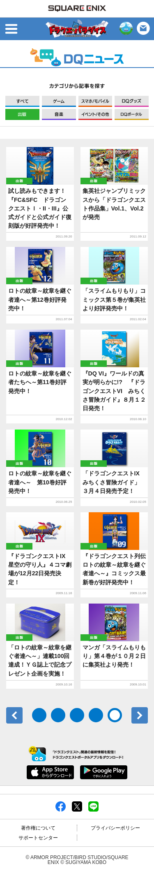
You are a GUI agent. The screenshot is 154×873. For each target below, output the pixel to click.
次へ (139, 715)
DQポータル (132, 114)
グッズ (132, 101)
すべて (22, 101)
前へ (14, 715)
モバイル (95, 101)
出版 (22, 114)
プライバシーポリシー (115, 828)
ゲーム (59, 101)
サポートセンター (38, 838)
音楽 (59, 114)
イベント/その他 (95, 114)
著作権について (38, 828)
